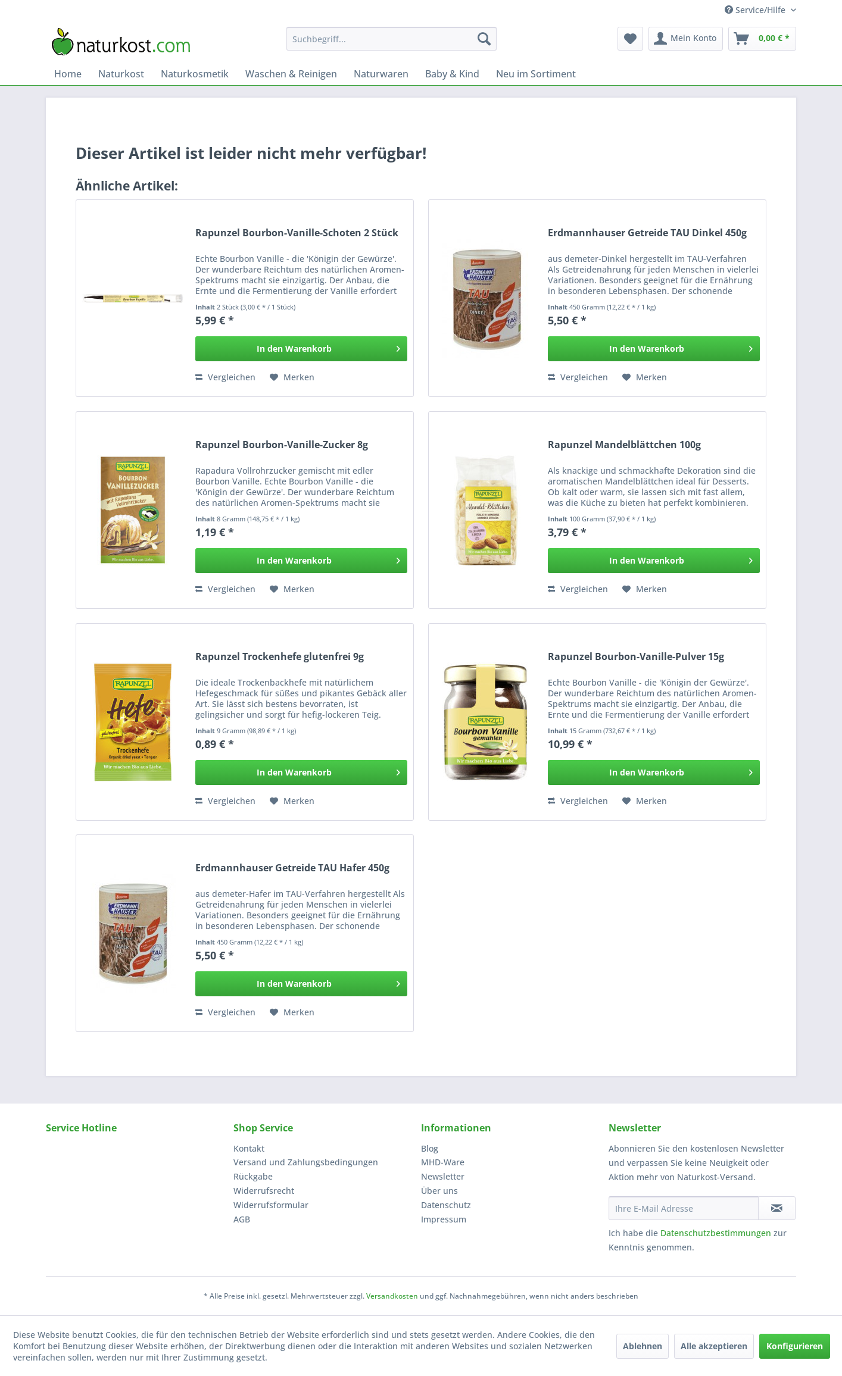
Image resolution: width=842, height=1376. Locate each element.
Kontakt (248, 1148)
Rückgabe (253, 1176)
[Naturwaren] (381, 73)
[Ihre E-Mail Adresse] (684, 1208)
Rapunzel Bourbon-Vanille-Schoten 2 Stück (296, 233)
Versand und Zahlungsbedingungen (305, 1162)
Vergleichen (225, 377)
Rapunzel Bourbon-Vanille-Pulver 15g (636, 657)
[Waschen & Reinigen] (291, 73)
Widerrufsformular (270, 1205)
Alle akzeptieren (714, 1346)
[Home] (68, 73)
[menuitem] (391, 39)
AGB (241, 1219)
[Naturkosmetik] (194, 73)
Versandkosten (392, 1296)
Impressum (443, 1219)
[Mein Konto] (685, 39)
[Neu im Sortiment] (536, 73)
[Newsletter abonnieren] (777, 1208)
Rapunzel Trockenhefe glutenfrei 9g (279, 657)
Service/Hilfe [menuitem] (756, 9)
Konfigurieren (794, 1346)
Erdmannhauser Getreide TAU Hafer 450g (292, 868)
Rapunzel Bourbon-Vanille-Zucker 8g (281, 445)
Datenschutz (446, 1205)
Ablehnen (642, 1346)
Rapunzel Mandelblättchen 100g (624, 445)
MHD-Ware (442, 1162)
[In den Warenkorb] (301, 348)
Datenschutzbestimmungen (715, 1233)
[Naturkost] (121, 73)
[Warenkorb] (762, 39)
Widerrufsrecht (263, 1190)
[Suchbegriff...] (391, 39)
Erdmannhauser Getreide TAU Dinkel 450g (647, 233)
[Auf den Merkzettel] (292, 377)
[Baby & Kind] (452, 73)
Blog (429, 1148)
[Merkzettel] (630, 39)
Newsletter (442, 1176)
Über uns (439, 1190)
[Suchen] (484, 39)
